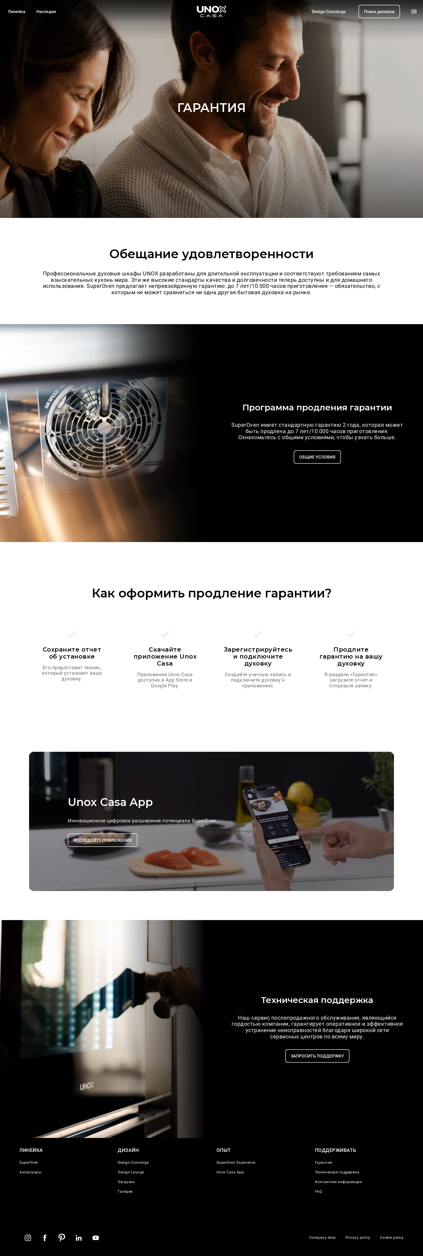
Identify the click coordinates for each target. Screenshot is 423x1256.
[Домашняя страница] (211, 11)
